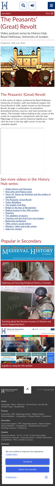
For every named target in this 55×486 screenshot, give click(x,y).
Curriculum (5, 414)
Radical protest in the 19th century (22, 210)
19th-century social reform (18, 224)
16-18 (25, 435)
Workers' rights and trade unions (21, 226)
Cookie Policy (12, 454)
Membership (19, 407)
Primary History (34, 416)
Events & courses (26, 440)
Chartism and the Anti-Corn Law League (24, 218)
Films (15, 440)
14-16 (19, 435)
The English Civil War (15, 205)
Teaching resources (8, 428)
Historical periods (8, 435)
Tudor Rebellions (13, 202)
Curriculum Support (8, 424)
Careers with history (44, 438)
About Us (21, 404)
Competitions (21, 416)
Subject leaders (38, 414)
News (13, 404)
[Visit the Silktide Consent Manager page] (46, 477)
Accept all (27, 462)
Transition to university (10, 438)
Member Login (7, 407)
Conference (46, 416)
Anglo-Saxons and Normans (18, 189)
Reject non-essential (27, 469)
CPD (13, 414)
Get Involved (31, 404)
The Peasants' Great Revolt (18, 200)
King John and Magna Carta (18, 192)
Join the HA (42, 404)
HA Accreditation (8, 416)
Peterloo (9, 213)
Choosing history (28, 438)
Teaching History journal (37, 426)
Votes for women (13, 229)
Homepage (5, 404)
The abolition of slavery (16, 216)
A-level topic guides (38, 435)
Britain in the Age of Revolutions (20, 208)
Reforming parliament (15, 221)
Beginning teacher (23, 414)
